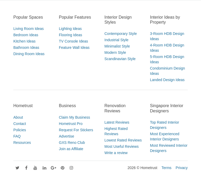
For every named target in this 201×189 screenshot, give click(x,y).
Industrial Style (116, 40)
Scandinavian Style (120, 59)
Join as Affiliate (71, 149)
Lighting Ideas (70, 29)
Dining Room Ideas (28, 54)
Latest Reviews (116, 122)
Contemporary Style (120, 34)
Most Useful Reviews (121, 146)
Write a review (115, 153)
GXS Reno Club (72, 142)
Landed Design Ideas (167, 80)
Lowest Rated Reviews (123, 140)
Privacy (182, 168)
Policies (19, 130)
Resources (22, 142)
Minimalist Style (117, 46)
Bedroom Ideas (25, 35)
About (18, 117)
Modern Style (115, 52)
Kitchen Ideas (24, 41)
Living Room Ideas (28, 29)
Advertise (66, 136)
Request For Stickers (76, 130)
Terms (166, 168)
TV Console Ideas (73, 41)
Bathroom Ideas (26, 47)
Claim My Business (74, 117)
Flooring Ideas (70, 35)
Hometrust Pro (70, 124)
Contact (19, 124)
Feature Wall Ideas (74, 47)
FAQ (17, 136)
